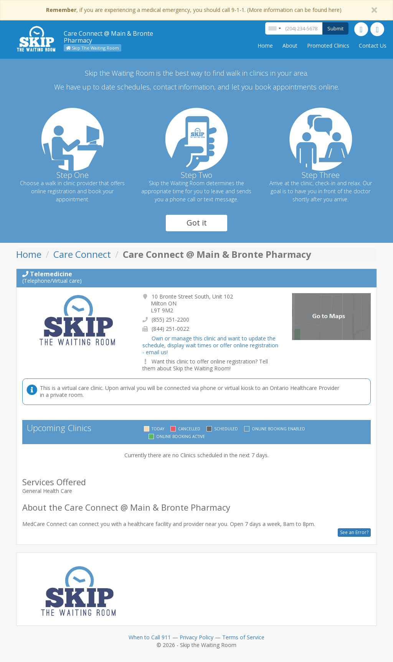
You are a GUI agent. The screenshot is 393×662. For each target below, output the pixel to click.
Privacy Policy (196, 637)
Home (265, 45)
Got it (197, 222)
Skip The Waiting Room (92, 48)
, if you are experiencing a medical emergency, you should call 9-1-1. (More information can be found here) (194, 9)
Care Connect (82, 254)
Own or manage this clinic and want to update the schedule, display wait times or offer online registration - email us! (210, 345)
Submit (335, 28)
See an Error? (354, 532)
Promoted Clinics (328, 45)
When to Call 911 (150, 637)
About (289, 45)
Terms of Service (243, 637)
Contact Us (372, 45)
